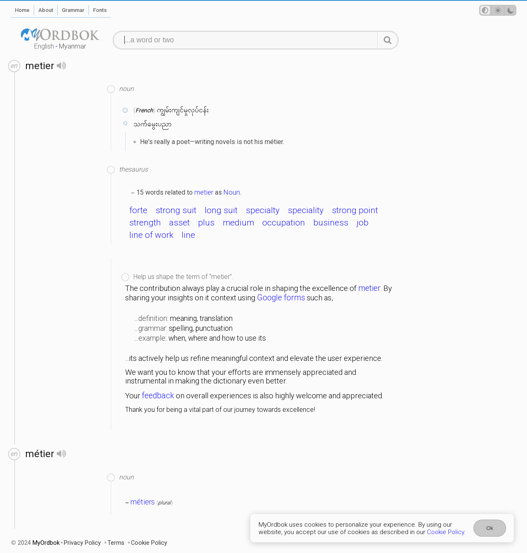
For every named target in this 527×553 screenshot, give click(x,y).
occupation (283, 223)
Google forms (281, 297)
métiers (143, 502)
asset (179, 223)
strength (145, 223)
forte (138, 210)
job (362, 223)
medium (238, 223)
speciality (306, 210)
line (188, 235)
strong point (355, 210)
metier (203, 192)
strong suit (176, 210)
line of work (151, 235)
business (330, 223)
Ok (489, 528)
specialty (263, 210)
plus (206, 223)
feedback (158, 395)
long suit (221, 210)
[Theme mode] (497, 10)
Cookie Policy (445, 532)
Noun (232, 192)
